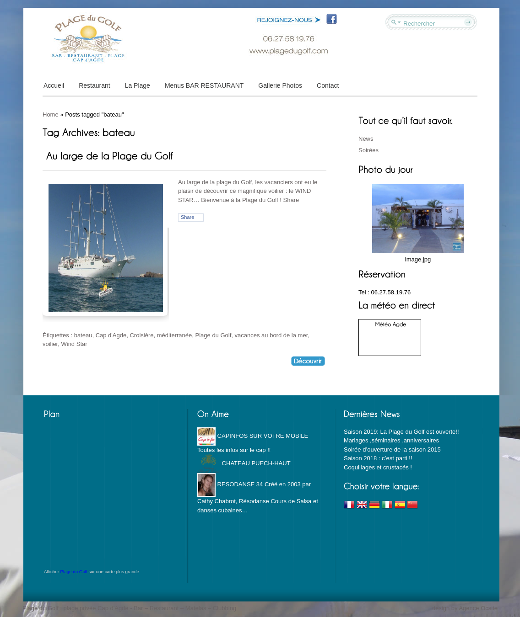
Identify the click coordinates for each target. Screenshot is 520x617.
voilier (50, 343)
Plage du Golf (213, 335)
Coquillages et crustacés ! (378, 467)
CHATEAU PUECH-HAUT (244, 463)
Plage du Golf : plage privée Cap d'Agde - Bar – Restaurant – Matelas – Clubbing (129, 608)
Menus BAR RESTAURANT (204, 85)
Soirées (368, 150)
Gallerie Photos (280, 85)
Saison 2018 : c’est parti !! (378, 458)
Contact (328, 85)
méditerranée (174, 335)
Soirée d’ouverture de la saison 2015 (392, 449)
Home (51, 114)
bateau (83, 335)
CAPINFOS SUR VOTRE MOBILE (252, 435)
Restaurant (94, 85)
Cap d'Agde (111, 335)
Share (187, 217)
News (366, 138)
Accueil (53, 85)
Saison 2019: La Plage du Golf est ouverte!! (401, 431)
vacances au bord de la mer (271, 335)
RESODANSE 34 (230, 484)
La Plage (137, 85)
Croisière (141, 335)
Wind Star (74, 343)
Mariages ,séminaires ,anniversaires (391, 440)
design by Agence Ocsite (465, 608)
